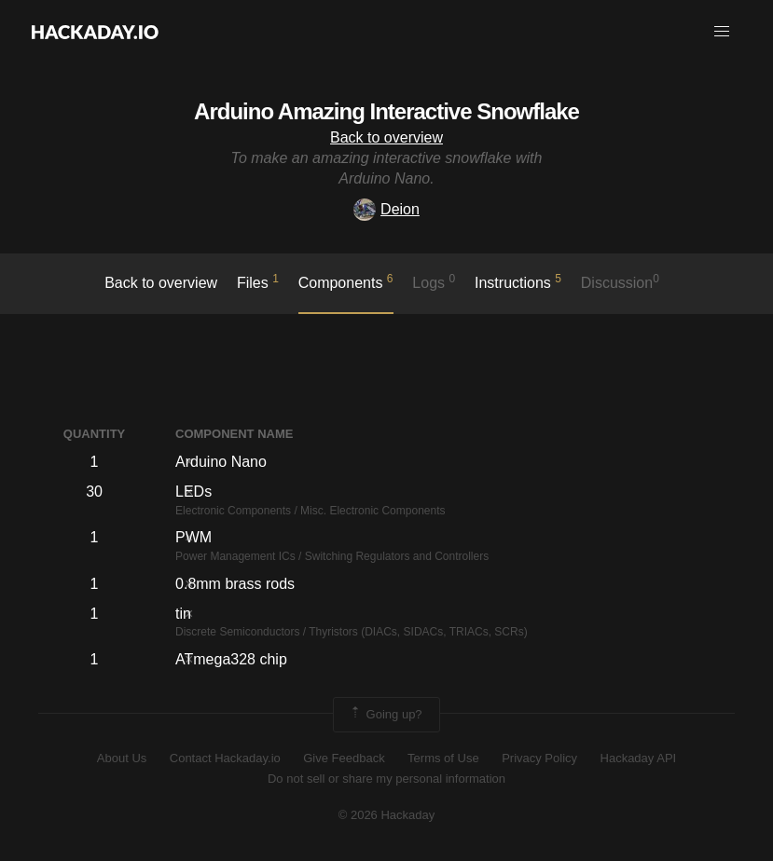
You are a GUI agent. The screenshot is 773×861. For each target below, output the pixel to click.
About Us (121, 758)
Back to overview (386, 137)
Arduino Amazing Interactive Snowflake (386, 111)
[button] (721, 31)
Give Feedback (343, 758)
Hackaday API (638, 758)
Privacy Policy (539, 758)
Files (258, 281)
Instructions (518, 281)
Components (345, 281)
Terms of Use (443, 758)
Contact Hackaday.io (225, 758)
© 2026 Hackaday (386, 815)
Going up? (385, 714)
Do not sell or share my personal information (386, 779)
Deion (386, 209)
